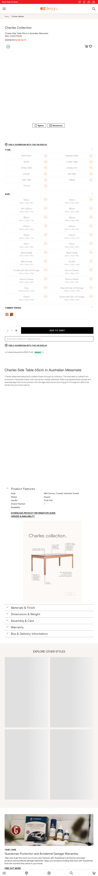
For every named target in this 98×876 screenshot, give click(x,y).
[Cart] (93, 872)
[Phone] (93, 8)
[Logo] (49, 9)
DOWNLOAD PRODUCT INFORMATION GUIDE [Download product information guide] (33, 513)
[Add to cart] (86, 46)
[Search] (73, 872)
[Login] (50, 872)
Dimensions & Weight (25, 614)
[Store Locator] (28, 872)
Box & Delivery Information (29, 633)
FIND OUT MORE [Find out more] (13, 868)
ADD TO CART (57, 330)
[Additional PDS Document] (52, 562)
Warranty (17, 627)
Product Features (23, 488)
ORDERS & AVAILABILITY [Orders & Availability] (23, 516)
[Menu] (5, 872)
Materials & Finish (23, 607)
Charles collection (17, 16)
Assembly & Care (22, 620)
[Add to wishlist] (90, 46)
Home (7, 16)
